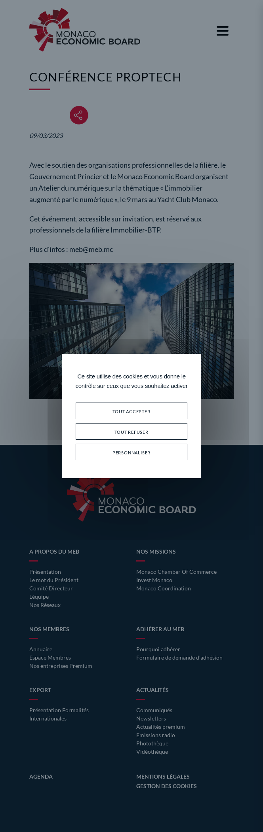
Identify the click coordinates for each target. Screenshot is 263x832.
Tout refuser (131, 431)
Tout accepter (131, 410)
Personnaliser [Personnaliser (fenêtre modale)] (131, 452)
